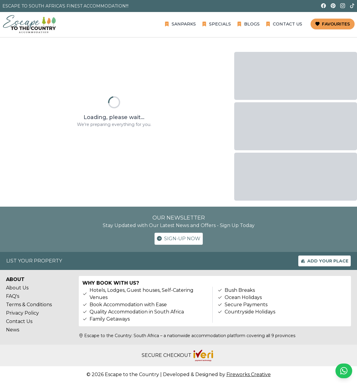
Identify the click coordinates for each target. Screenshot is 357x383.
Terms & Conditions (29, 304)
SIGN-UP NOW (178, 238)
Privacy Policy (22, 313)
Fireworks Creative (248, 374)
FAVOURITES (332, 24)
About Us (17, 288)
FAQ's (12, 296)
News (12, 330)
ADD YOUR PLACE (324, 261)
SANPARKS (180, 24)
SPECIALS (216, 24)
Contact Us (19, 321)
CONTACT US (284, 24)
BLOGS (248, 24)
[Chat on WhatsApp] (343, 371)
